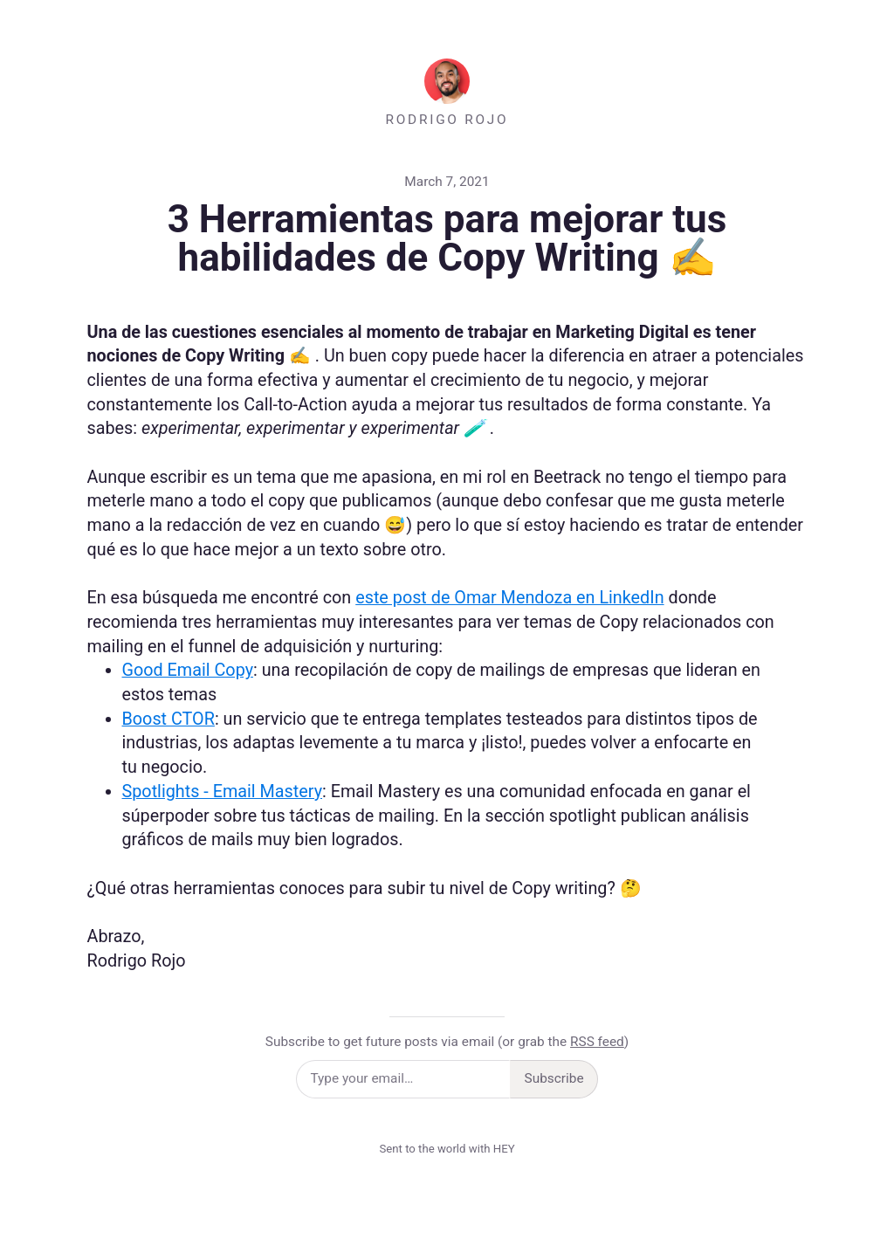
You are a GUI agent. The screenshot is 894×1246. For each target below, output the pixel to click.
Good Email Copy (188, 670)
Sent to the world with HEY (446, 1148)
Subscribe (554, 1078)
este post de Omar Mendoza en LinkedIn (509, 598)
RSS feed (597, 1042)
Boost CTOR (168, 719)
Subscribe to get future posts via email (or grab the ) (447, 1042)
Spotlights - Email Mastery (222, 791)
